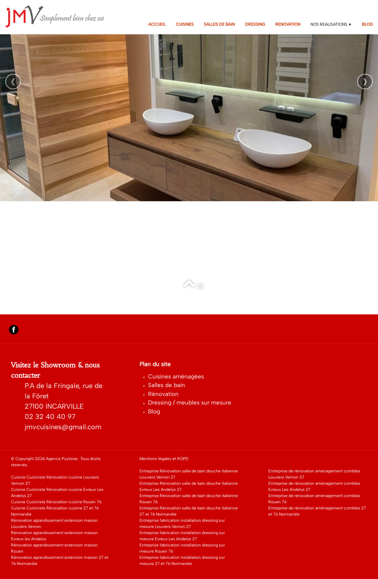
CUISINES (185, 24)
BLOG (367, 24)
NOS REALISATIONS (331, 24)
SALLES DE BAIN (219, 24)
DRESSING (255, 24)
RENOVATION (287, 24)
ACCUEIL (157, 24)
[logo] (59, 16)
